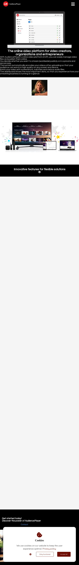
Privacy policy (49, 548)
